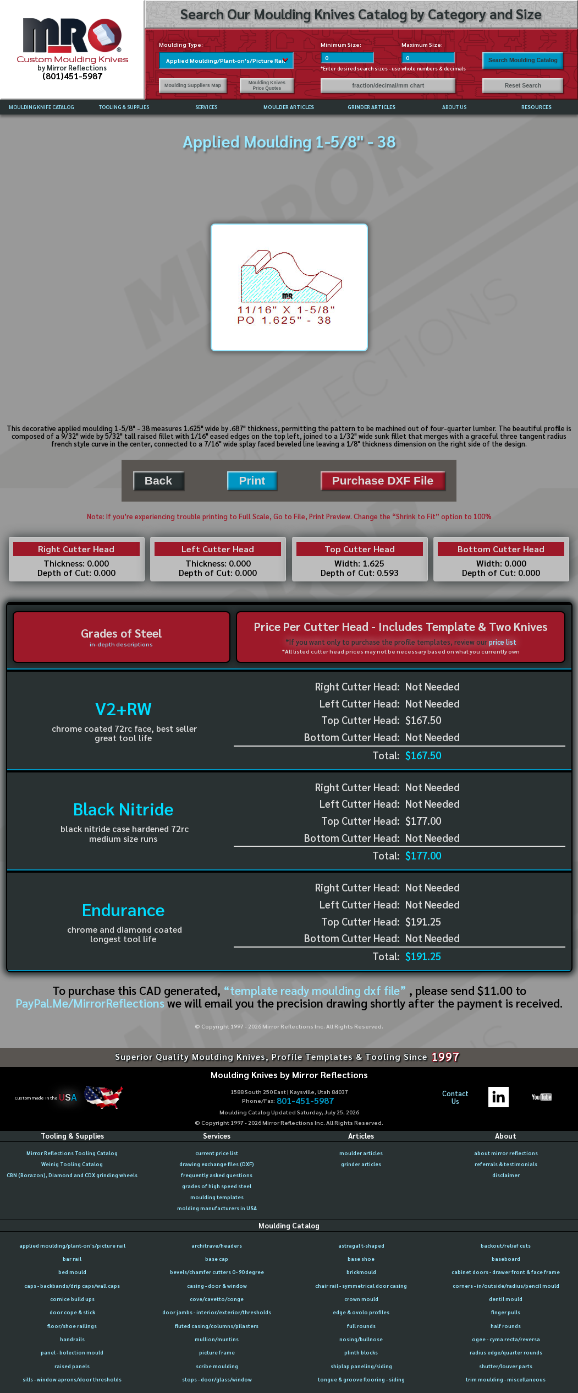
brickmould (361, 1272)
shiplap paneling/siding (361, 1366)
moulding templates (217, 1197)
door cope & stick (72, 1312)
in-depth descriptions (121, 644)
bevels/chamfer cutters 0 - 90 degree (217, 1272)
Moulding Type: (181, 44)
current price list (216, 1153)
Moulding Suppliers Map (192, 85)
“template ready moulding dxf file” (314, 990)
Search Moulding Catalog (523, 60)
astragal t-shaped (361, 1245)
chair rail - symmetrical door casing (361, 1285)
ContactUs (455, 1098)
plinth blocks (361, 1352)
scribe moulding (217, 1366)
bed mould (72, 1272)
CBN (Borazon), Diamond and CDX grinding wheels (72, 1175)
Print (252, 480)
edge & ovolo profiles (361, 1312)
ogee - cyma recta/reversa (506, 1339)
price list (502, 642)
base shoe (361, 1258)
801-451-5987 (305, 1100)
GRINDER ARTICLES (371, 107)
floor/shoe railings (72, 1326)
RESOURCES (536, 107)
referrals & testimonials (506, 1164)
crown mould (361, 1299)
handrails (72, 1339)
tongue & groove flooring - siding (361, 1379)
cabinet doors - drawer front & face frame (506, 1272)
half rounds (506, 1326)
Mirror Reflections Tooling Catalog (72, 1153)
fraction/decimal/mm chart (389, 85)
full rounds (361, 1326)
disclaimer (506, 1175)
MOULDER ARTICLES (288, 107)
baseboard (506, 1258)
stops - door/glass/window (217, 1379)
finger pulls (505, 1312)
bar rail (72, 1258)
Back (158, 480)
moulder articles (361, 1153)
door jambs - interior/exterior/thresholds (216, 1312)
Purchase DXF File (383, 480)
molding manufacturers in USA (217, 1208)
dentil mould (505, 1299)
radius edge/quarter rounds (506, 1352)
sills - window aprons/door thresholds (72, 1379)
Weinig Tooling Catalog (72, 1164)
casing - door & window (217, 1285)
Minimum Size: (341, 44)
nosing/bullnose (361, 1339)
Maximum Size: (422, 44)
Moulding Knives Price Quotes (267, 85)
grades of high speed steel (216, 1186)
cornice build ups (72, 1299)
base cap (216, 1258)
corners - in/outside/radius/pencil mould (506, 1285)
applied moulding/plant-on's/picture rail (72, 1245)
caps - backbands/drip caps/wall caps (72, 1285)
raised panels (72, 1366)
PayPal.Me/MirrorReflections (91, 1002)
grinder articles (361, 1164)
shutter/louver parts (505, 1366)
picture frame (217, 1352)
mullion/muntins (217, 1339)
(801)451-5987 (72, 75)
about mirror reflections (506, 1153)
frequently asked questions (216, 1175)
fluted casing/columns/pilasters (216, 1326)
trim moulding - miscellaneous (506, 1379)
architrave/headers (216, 1245)
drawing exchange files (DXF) (216, 1164)
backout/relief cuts (506, 1245)
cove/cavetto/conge (217, 1299)
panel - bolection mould (72, 1352)
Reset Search (523, 85)
